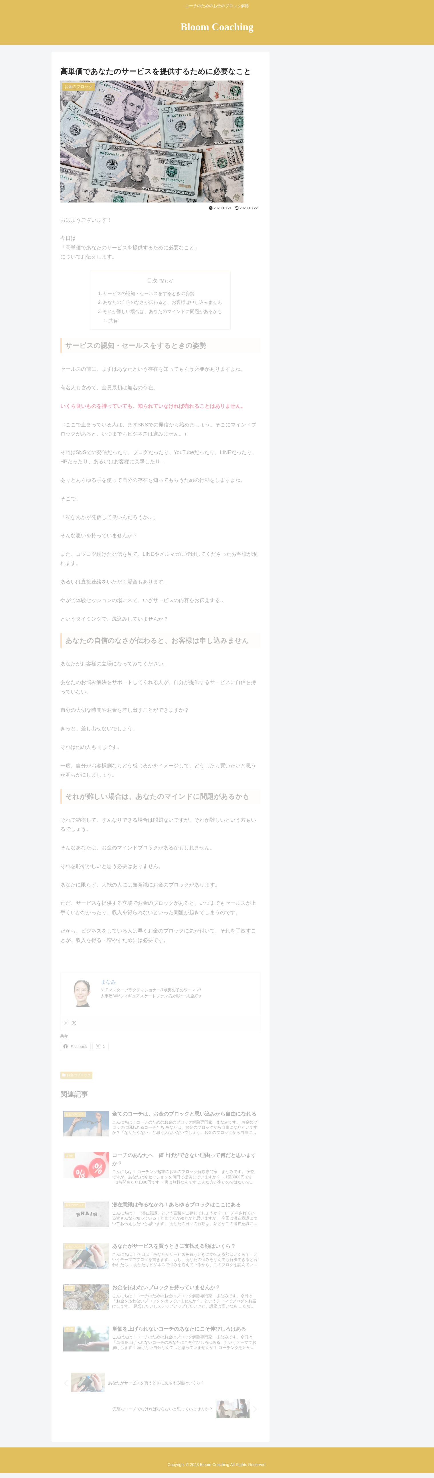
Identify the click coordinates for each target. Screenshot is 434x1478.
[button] (371, 86)
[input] (329, 86)
